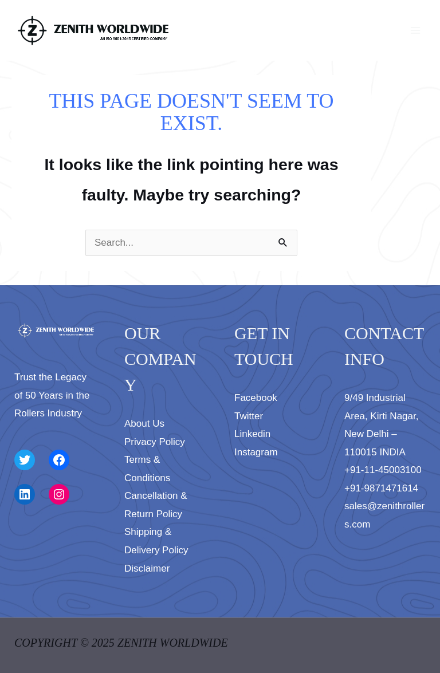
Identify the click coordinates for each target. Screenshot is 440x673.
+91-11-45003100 (383, 470)
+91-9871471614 (381, 488)
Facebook (255, 397)
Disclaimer (147, 568)
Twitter (248, 416)
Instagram (256, 452)
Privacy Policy (154, 441)
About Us (144, 423)
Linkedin (252, 433)
